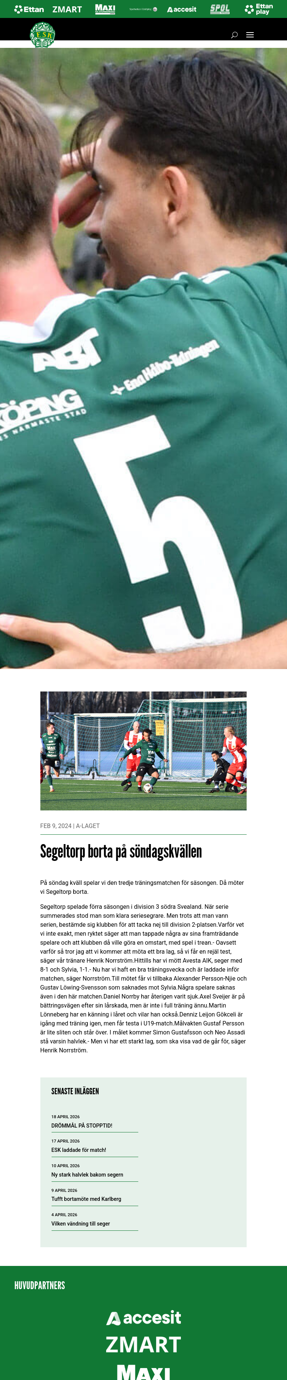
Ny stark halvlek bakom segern (87, 1175)
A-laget (88, 825)
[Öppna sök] (234, 35)
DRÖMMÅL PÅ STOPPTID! (82, 1126)
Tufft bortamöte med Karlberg (86, 1199)
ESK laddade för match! (79, 1150)
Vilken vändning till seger (81, 1224)
